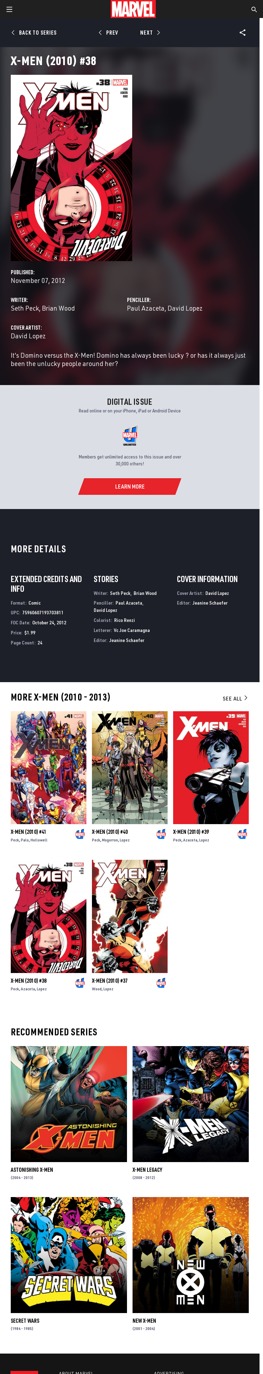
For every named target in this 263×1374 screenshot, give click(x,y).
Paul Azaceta (145, 308)
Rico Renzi (124, 620)
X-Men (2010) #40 (110, 831)
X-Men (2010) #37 (110, 980)
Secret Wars (25, 1320)
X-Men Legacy (147, 1169)
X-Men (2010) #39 (191, 831)
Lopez (125, 839)
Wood (97, 988)
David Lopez (185, 308)
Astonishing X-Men (32, 1169)
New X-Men (144, 1320)
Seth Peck (25, 308)
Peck (15, 839)
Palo (25, 839)
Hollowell (39, 839)
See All (235, 698)
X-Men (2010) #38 (28, 980)
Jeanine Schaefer (126, 640)
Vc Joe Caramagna (132, 630)
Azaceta (190, 839)
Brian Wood (58, 308)
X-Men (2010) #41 (28, 831)
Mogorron (110, 839)
